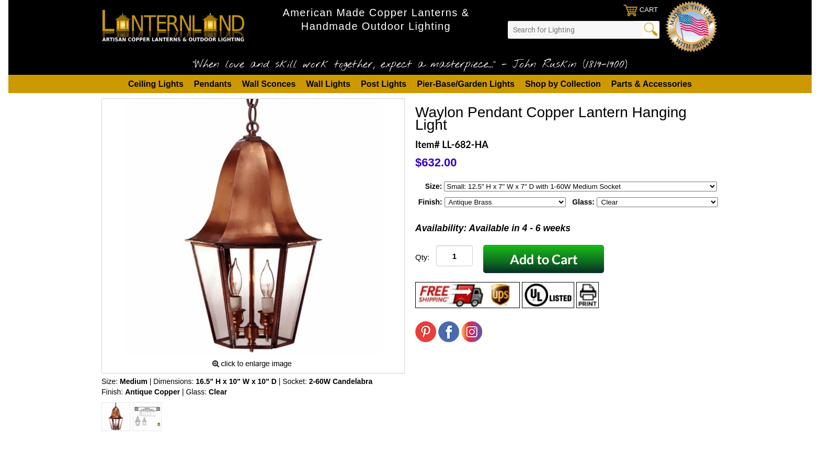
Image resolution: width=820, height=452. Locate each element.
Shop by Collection (563, 84)
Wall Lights (328, 84)
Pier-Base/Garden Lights (466, 84)
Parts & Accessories (651, 84)
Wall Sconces (269, 84)
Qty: (422, 257)
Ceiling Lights (156, 84)
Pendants (213, 84)
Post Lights (383, 84)
